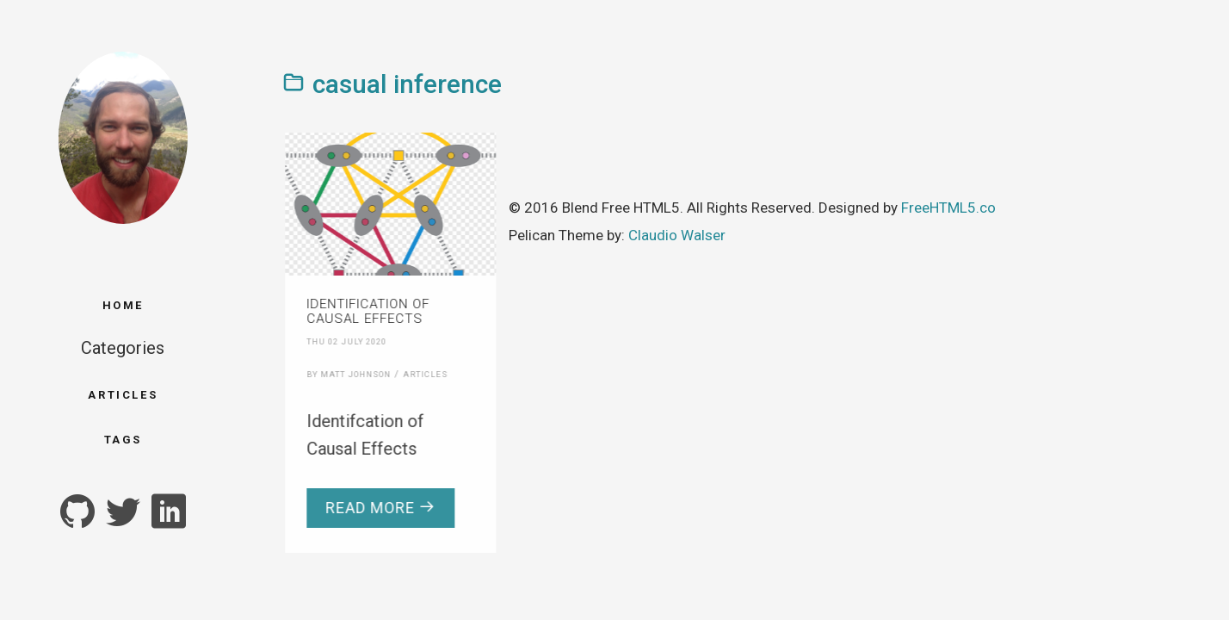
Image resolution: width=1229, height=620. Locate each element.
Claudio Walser (677, 235)
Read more (375, 508)
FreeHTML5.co (948, 207)
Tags (123, 439)
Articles (122, 394)
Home (123, 305)
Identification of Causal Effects (362, 311)
